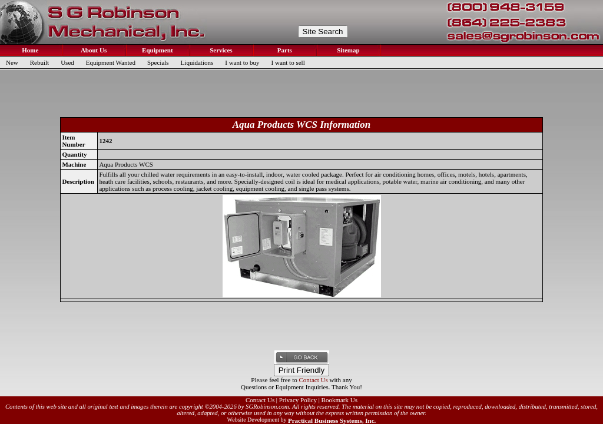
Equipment (156, 50)
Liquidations (197, 62)
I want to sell (288, 62)
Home (30, 50)
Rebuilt (39, 62)
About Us (93, 50)
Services (220, 50)
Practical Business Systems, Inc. (332, 420)
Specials (158, 62)
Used (67, 62)
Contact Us (313, 379)
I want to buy (242, 62)
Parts (284, 50)
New (12, 62)
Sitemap (347, 50)
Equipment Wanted (110, 62)
